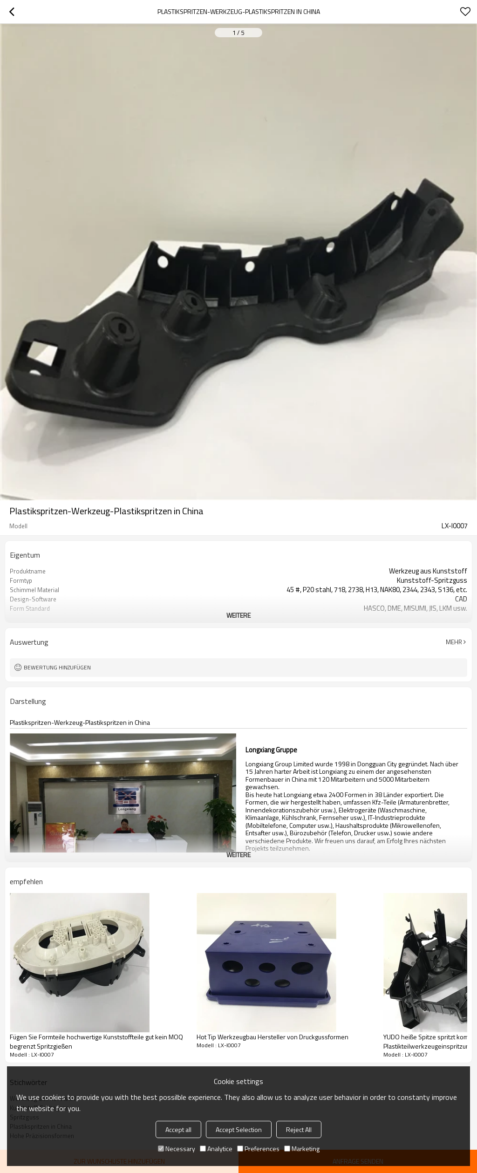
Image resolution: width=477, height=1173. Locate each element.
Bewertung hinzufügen (57, 667)
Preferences (258, 1148)
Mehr (454, 642)
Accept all (178, 1129)
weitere (238, 615)
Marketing (302, 1148)
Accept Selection (239, 1129)
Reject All (299, 1129)
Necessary (176, 1148)
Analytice (216, 1148)
